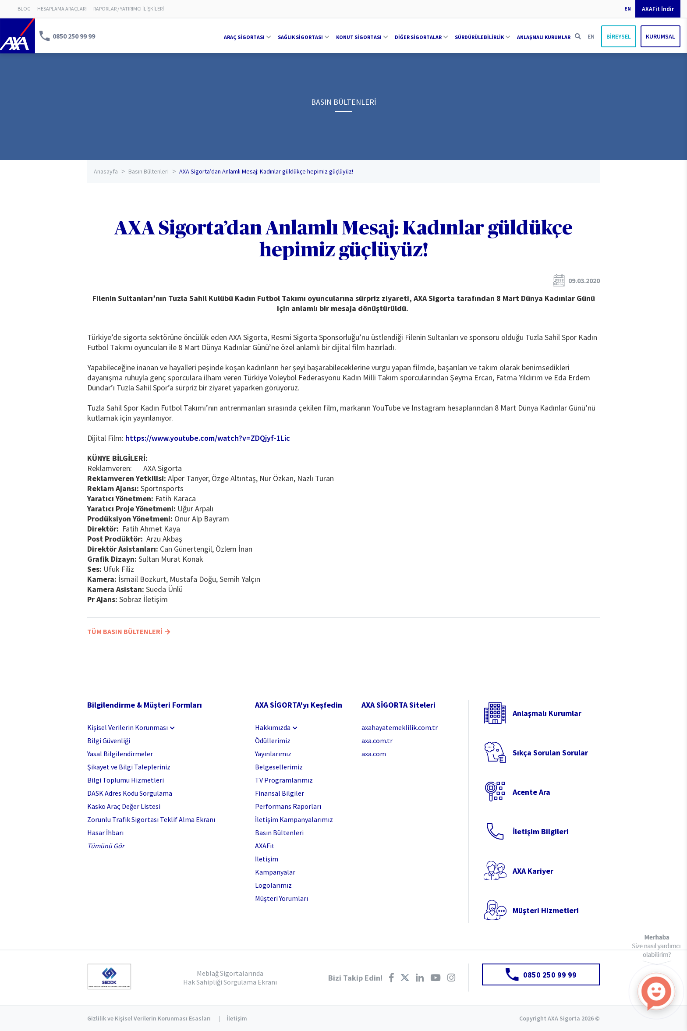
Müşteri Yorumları (281, 898)
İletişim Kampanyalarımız (294, 819)
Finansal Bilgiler (279, 793)
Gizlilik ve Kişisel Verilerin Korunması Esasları (149, 1018)
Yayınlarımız (273, 753)
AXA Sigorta (17, 35)
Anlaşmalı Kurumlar (547, 713)
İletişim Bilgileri (541, 831)
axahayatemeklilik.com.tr (399, 727)
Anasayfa (106, 171)
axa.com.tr (377, 740)
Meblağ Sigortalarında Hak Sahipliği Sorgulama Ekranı (230, 977)
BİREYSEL (618, 36)
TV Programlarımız (284, 780)
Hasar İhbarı (105, 832)
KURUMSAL (660, 36)
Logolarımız (273, 885)
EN (627, 8)
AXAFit (265, 845)
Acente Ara (531, 792)
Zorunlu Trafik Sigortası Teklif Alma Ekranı (151, 819)
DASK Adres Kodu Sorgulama (129, 793)
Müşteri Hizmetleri (546, 910)
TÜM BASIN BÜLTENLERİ (128, 631)
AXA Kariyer (533, 871)
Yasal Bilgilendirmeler (120, 753)
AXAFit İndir (658, 9)
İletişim (266, 858)
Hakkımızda (272, 727)
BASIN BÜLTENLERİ (343, 102)
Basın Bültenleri (148, 171)
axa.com (373, 753)
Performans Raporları (288, 806)
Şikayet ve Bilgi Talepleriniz (128, 766)
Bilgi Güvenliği (108, 740)
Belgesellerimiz (279, 766)
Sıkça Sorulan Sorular (550, 753)
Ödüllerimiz (272, 740)
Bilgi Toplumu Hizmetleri (125, 780)
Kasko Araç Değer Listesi (123, 806)
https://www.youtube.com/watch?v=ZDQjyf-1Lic (207, 438)
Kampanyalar (275, 872)
